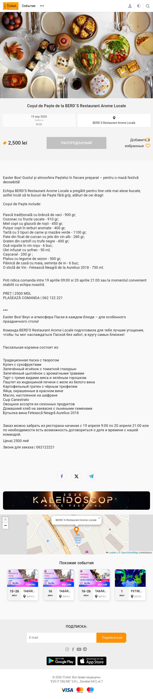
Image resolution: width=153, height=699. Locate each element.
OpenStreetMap (129, 552)
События (28, 6)
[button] (76, 531)
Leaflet (111, 552)
